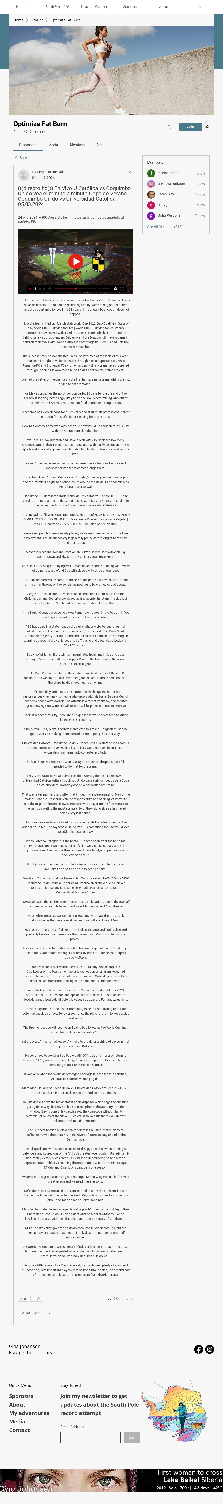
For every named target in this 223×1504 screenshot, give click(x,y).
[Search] (169, 127)
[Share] (130, 172)
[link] (27, 145)
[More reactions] (36, 1299)
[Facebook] (198, 1349)
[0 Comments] (120, 1298)
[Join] (132, 1437)
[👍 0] (23, 1299)
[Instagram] (209, 1349)
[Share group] (207, 126)
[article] (75, 745)
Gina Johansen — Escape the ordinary (31, 1349)
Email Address (72, 1427)
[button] (93, 6)
